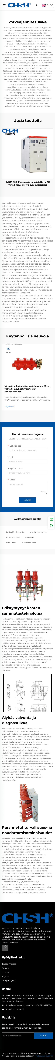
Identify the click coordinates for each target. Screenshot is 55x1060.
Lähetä (27, 500)
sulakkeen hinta (29, 543)
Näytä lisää (9, 406)
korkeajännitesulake (15, 532)
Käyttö (5, 976)
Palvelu (5, 968)
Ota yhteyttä (8, 980)
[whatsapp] (51, 526)
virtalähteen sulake (38, 532)
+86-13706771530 (43, 1005)
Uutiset (6, 972)
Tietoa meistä (9, 964)
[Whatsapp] (5, 948)
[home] (19, 5)
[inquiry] (51, 519)
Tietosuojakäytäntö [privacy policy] (44, 1056)
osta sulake (11, 543)
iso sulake (29, 537)
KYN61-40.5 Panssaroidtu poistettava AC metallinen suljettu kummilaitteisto (27, 183)
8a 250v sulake (12, 537)
